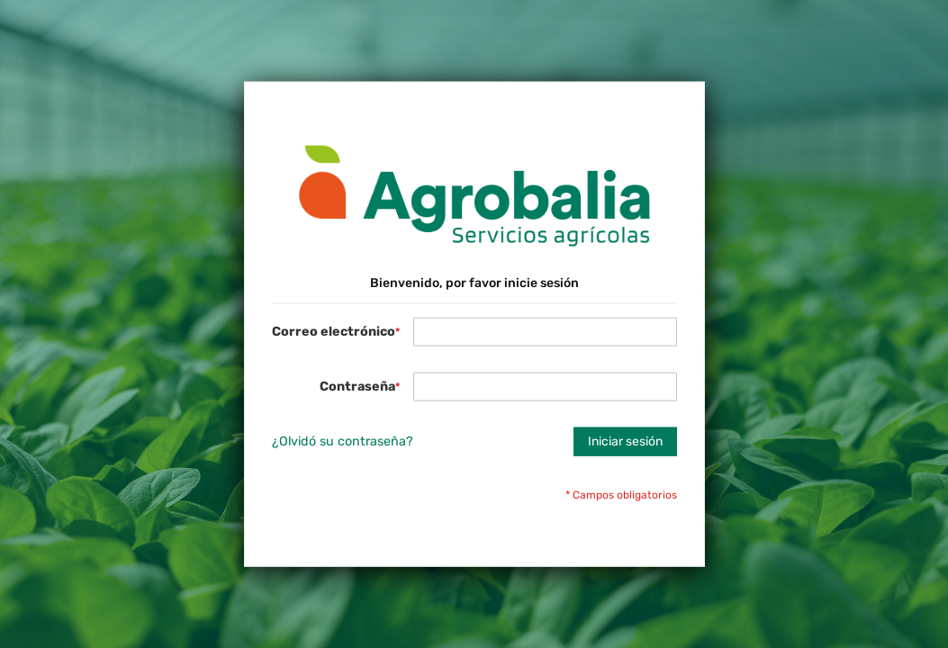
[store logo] (474, 197)
